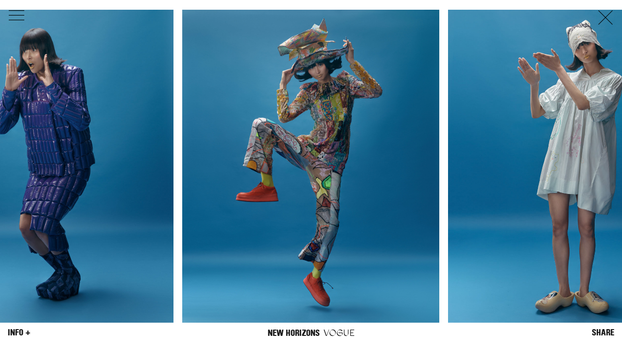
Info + (19, 332)
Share (603, 332)
